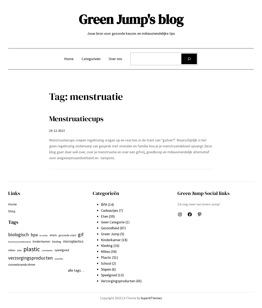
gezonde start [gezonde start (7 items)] (67, 235)
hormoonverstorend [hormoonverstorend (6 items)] (19, 241)
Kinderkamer (111, 239)
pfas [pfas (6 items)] (19, 250)
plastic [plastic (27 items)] (32, 249)
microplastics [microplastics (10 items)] (73, 241)
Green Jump (110, 234)
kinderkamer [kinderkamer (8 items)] (41, 241)
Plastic (106, 257)
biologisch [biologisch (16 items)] (18, 234)
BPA (104, 204)
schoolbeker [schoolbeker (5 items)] (47, 250)
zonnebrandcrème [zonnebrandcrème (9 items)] (21, 264)
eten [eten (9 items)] (53, 235)
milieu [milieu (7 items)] (11, 250)
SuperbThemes (151, 298)
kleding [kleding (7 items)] (56, 241)
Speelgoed (109, 275)
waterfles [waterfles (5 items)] (59, 259)
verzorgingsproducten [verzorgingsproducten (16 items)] (30, 258)
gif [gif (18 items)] (81, 234)
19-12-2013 (57, 131)
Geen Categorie (113, 222)
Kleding (107, 245)
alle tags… (76, 270)
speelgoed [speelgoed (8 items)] (62, 250)
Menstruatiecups (76, 119)
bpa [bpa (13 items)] (34, 234)
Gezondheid (110, 228)
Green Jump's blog (131, 19)
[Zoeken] (189, 59)
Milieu (105, 251)
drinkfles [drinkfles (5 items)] (44, 235)
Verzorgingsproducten (118, 281)
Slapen (106, 269)
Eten (104, 216)
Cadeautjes (109, 210)
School (106, 263)
